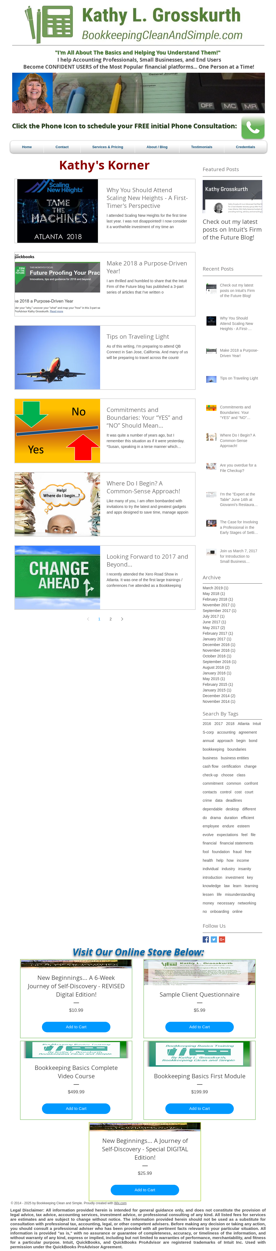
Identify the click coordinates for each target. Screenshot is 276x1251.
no (205, 911)
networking (247, 903)
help (219, 860)
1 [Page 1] (99, 619)
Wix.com (120, 1203)
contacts (210, 792)
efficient (247, 818)
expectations (227, 835)
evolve (208, 835)
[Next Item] (253, 196)
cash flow (210, 766)
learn (237, 886)
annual (208, 740)
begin (240, 740)
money (208, 903)
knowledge (212, 886)
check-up (210, 775)
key (250, 877)
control (225, 792)
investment (234, 877)
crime (207, 800)
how (230, 860)
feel (244, 835)
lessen (208, 894)
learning (251, 886)
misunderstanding (240, 894)
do (205, 818)
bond (253, 740)
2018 (230, 723)
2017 (218, 723)
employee (211, 826)
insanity (244, 869)
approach (225, 740)
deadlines (234, 800)
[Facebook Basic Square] (206, 939)
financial (209, 843)
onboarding (219, 911)
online (237, 911)
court (249, 792)
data (218, 800)
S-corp (208, 732)
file (253, 835)
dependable (212, 809)
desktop (232, 809)
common (233, 783)
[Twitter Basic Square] (214, 939)
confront (251, 783)
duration (231, 818)
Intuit (257, 723)
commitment (213, 783)
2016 (207, 723)
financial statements (236, 843)
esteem (243, 826)
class (241, 775)
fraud (237, 852)
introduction (212, 877)
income (243, 860)
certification (231, 766)
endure (228, 826)
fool (206, 852)
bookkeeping (213, 749)
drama (215, 818)
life (219, 894)
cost (238, 792)
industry (228, 869)
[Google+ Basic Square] (222, 939)
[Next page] (122, 619)
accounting (226, 732)
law (227, 886)
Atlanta (243, 723)
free (248, 852)
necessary (226, 903)
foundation (221, 852)
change (250, 766)
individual (210, 869)
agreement (248, 732)
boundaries (236, 749)
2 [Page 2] (111, 619)
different (249, 809)
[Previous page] (88, 619)
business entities (235, 758)
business (210, 758)
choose (227, 775)
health (208, 860)
